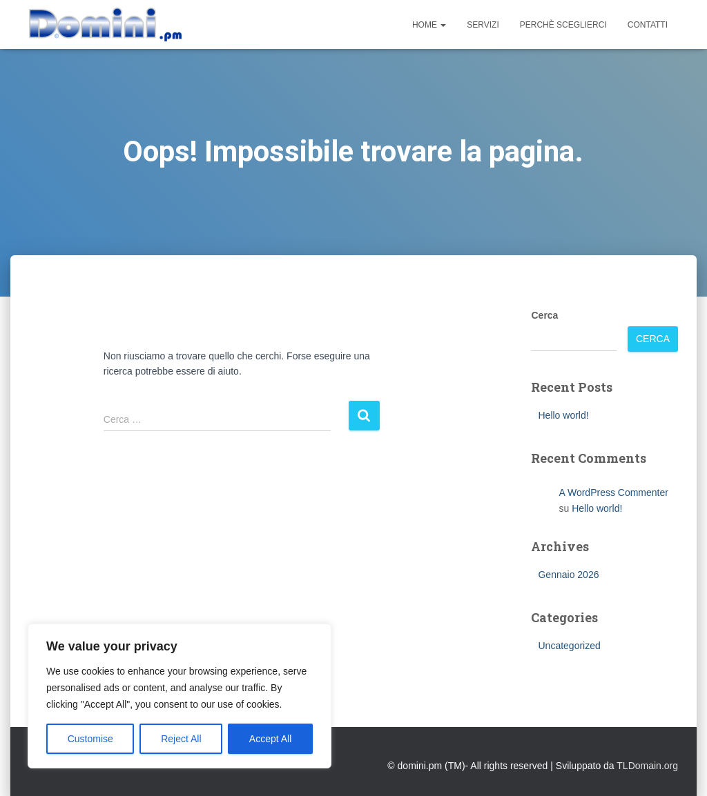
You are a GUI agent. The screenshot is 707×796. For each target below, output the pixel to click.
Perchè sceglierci (563, 25)
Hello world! (563, 415)
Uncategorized (569, 645)
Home (429, 25)
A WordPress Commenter (613, 492)
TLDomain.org (647, 765)
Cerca (544, 315)
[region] (179, 696)
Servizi (482, 25)
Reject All (181, 738)
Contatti (648, 25)
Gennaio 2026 (568, 574)
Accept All (270, 738)
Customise (90, 738)
